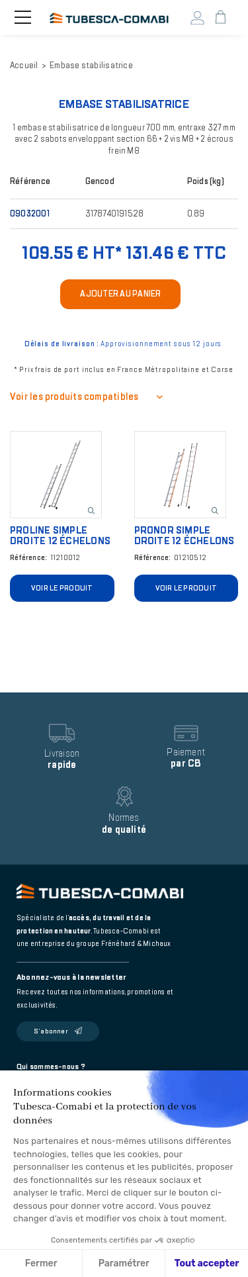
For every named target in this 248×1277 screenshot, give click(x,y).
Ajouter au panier (120, 294)
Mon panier (220, 17)
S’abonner (51, 1031)
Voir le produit (62, 588)
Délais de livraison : (61, 344)
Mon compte (197, 17)
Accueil (24, 65)
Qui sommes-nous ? (51, 1067)
